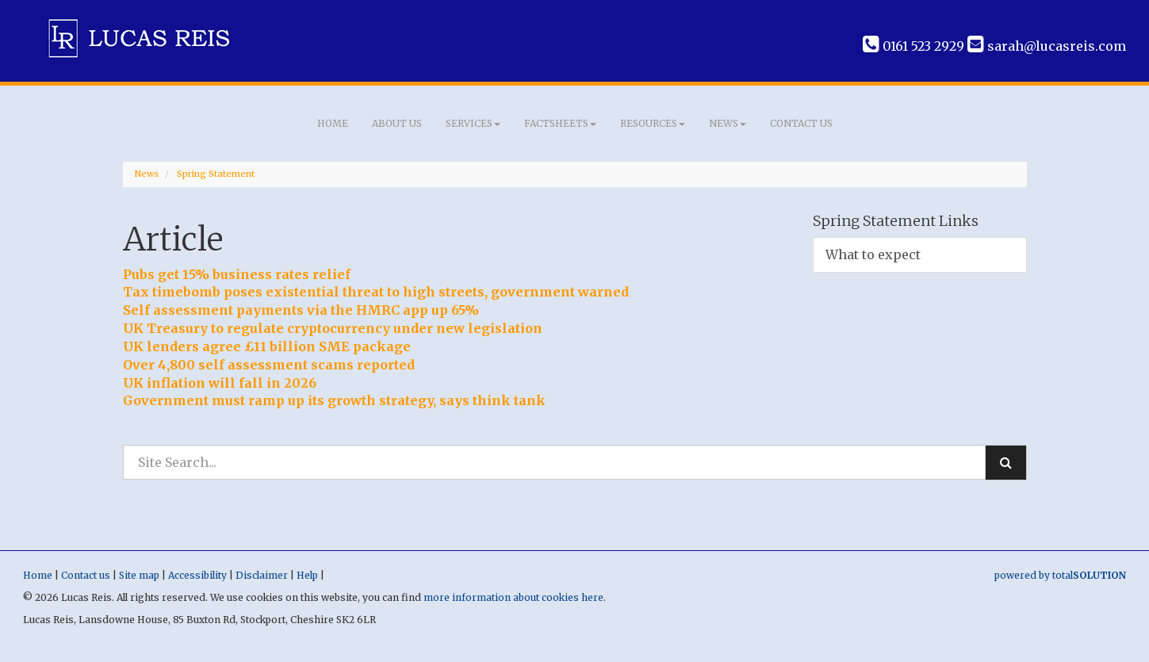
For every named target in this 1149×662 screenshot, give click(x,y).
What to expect (873, 254)
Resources (652, 123)
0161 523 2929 (913, 46)
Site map (139, 575)
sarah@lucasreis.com (1046, 46)
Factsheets (560, 123)
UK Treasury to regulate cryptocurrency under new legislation (332, 328)
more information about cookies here (513, 597)
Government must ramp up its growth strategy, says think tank (334, 400)
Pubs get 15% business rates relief (236, 274)
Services (473, 123)
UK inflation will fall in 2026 (219, 383)
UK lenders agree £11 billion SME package (267, 346)
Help (307, 575)
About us (397, 123)
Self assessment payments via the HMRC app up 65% (301, 310)
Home (332, 123)
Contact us (801, 123)
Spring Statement (216, 173)
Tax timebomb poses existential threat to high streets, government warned (376, 292)
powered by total (1060, 575)
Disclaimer (262, 575)
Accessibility (197, 575)
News (727, 123)
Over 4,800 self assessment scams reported (269, 365)
